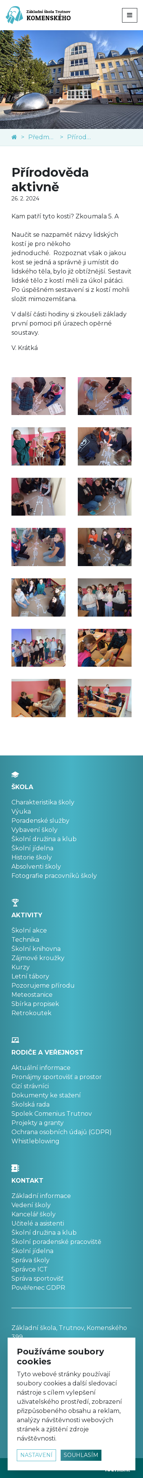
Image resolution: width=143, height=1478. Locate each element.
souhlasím (81, 1455)
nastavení (36, 1455)
